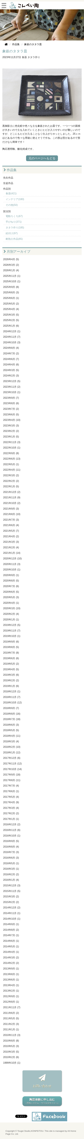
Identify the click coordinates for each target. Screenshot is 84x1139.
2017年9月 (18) (11, 774)
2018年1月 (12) (11, 752)
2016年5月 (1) (11, 863)
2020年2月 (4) (11, 614)
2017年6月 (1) (11, 791)
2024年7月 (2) (11, 353)
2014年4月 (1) (11, 952)
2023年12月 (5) (11, 381)
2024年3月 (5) (11, 370)
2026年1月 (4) (11, 270)
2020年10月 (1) (11, 569)
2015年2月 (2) (11, 902)
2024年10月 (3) (11, 342)
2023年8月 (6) (11, 403)
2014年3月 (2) (11, 957)
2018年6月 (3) (11, 724)
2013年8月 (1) (11, 974)
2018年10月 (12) (12, 702)
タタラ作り (33, 57)
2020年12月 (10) (12, 558)
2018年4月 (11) (11, 736)
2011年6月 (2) (11, 1013)
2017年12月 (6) (11, 758)
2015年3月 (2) (11, 896)
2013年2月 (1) (11, 990)
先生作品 (8, 177)
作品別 (7, 188)
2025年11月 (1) (11, 276)
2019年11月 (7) (11, 630)
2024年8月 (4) (11, 348)
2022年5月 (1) (11, 464)
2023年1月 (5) (11, 436)
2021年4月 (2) (11, 536)
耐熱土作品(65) (14, 239)
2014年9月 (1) (11, 924)
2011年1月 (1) (11, 1029)
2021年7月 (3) (11, 519)
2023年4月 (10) (11, 420)
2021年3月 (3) (11, 542)
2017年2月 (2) (11, 813)
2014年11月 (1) (11, 913)
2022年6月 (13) (11, 458)
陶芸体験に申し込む (42, 1101)
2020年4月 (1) (11, 603)
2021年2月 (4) (11, 547)
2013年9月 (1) (11, 968)
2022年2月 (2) (11, 481)
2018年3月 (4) (11, 741)
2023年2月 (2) (11, 431)
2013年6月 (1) (11, 979)
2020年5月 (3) (11, 597)
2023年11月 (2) (11, 386)
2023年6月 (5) (11, 414)
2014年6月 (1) (11, 941)
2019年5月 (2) (11, 663)
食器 (24, 57)
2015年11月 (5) (11, 891)
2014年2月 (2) (11, 963)
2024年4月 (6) (11, 364)
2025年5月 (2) (11, 303)
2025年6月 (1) (11, 298)
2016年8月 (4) (11, 846)
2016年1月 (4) (11, 880)
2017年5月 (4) (11, 797)
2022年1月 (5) (11, 486)
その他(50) (12, 205)
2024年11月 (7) (11, 337)
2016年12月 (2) (11, 824)
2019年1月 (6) (11, 686)
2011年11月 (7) (11, 1007)
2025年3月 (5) (11, 314)
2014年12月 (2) (11, 907)
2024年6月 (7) (11, 359)
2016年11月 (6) (11, 830)
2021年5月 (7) (11, 530)
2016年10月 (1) (11, 835)
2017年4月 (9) (11, 802)
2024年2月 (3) (11, 375)
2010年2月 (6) (11, 1057)
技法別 (7, 211)
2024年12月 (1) (11, 331)
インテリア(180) (15, 199)
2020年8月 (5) (11, 580)
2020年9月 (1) (11, 575)
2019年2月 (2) (11, 680)
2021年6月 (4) (11, 525)
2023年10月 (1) (11, 392)
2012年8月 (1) (11, 1001)
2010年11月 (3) (11, 1035)
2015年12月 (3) (11, 885)
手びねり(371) (14, 221)
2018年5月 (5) (11, 730)
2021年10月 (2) (11, 503)
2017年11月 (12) (12, 763)
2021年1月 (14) (11, 553)
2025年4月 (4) (11, 309)
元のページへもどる (42, 158)
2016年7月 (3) (11, 852)
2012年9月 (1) (11, 996)
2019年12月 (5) (11, 625)
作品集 (10, 170)
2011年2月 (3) (11, 1024)
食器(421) (11, 193)
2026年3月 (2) (11, 265)
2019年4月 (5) (11, 669)
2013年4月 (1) (11, 985)
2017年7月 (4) (11, 785)
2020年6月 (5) (11, 592)
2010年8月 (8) (11, 1040)
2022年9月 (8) (11, 453)
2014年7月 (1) (11, 935)
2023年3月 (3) (11, 425)
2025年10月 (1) (11, 281)
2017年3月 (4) (11, 808)
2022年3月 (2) (11, 475)
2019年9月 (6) (11, 641)
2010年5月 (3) (11, 1046)
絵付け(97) (12, 233)
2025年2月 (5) (11, 320)
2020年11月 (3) (11, 564)
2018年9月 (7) (11, 708)
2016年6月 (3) (11, 857)
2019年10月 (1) (11, 636)
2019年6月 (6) (11, 658)
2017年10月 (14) (12, 769)
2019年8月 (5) (11, 647)
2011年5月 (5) (11, 1018)
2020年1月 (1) (11, 619)
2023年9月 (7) (11, 398)
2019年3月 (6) (11, 674)
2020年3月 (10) (11, 608)
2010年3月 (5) (11, 1051)
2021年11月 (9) (11, 497)
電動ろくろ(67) (14, 216)
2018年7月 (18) (11, 719)
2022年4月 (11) (11, 469)
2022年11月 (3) (11, 442)
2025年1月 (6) (11, 325)
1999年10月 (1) (11, 1062)
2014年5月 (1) (11, 946)
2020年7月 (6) (11, 586)
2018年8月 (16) (11, 713)
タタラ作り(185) (15, 227)
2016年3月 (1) (11, 868)
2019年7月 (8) (11, 652)
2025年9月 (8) (11, 287)
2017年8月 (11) (11, 780)
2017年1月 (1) (11, 819)
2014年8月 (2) (11, 930)
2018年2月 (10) (11, 747)
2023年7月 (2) (11, 409)
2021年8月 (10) (11, 514)
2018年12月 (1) (11, 691)
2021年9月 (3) (11, 508)
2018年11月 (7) (11, 697)
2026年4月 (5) (11, 259)
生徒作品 (8, 183)
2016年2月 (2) (11, 874)
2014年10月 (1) (11, 918)
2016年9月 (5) (11, 841)
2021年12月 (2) (11, 492)
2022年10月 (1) (11, 447)
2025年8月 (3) (11, 292)
